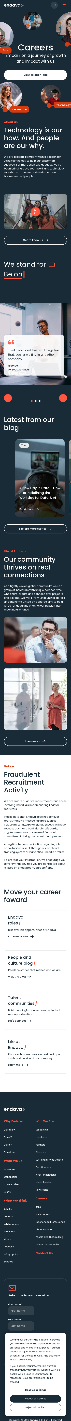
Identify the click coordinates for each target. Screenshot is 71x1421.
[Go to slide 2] (36, 401)
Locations (41, 1137)
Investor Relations (46, 1174)
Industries (9, 1169)
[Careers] (51, 1198)
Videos (8, 1239)
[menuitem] (20, 1129)
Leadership (42, 1129)
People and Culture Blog (49, 1237)
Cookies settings (35, 1390)
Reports (8, 1216)
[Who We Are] (51, 1121)
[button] (54, 5)
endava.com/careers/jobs (35, 868)
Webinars (9, 1231)
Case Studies (11, 1184)
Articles (8, 1209)
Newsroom (42, 1189)
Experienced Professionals (50, 1222)
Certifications (43, 1167)
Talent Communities (47, 1244)
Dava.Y (8, 1144)
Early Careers (43, 1214)
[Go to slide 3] (40, 401)
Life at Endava (44, 1229)
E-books (8, 1261)
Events (8, 1192)
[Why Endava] (20, 1121)
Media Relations (45, 1182)
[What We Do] (20, 1160)
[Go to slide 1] (32, 401)
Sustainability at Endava (49, 1159)
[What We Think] (20, 1200)
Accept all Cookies (35, 1398)
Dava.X (8, 1137)
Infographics (11, 1254)
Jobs (38, 1207)
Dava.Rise (9, 1152)
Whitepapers (11, 1224)
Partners (40, 1144)
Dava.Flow (9, 1129)
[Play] (36, 212)
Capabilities (10, 1177)
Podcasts (9, 1246)
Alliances (41, 1152)
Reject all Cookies (36, 1407)
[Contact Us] (51, 1253)
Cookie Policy (24, 1359)
